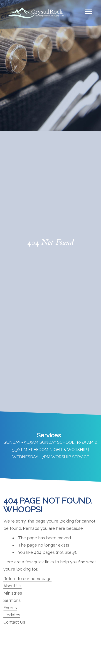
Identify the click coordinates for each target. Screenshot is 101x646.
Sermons (12, 600)
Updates (11, 614)
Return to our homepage (27, 578)
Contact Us (14, 622)
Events (10, 607)
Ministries (12, 593)
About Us (12, 585)
